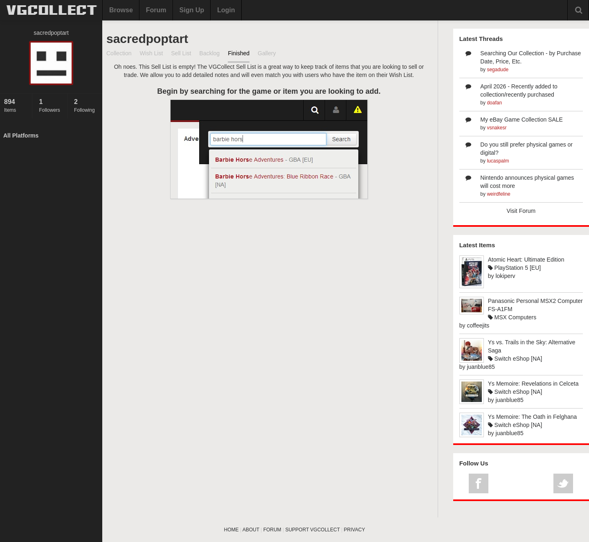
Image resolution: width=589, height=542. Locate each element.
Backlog (209, 53)
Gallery (267, 53)
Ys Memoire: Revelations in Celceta (533, 383)
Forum (156, 10)
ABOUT (251, 530)
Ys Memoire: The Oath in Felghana (532, 416)
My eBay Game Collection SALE (521, 119)
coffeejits (478, 325)
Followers (51, 105)
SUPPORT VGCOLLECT (312, 530)
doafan (494, 103)
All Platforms (20, 135)
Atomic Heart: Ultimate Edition (526, 259)
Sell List (181, 53)
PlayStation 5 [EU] (514, 267)
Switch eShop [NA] (515, 358)
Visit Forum (521, 211)
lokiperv (505, 276)
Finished (239, 53)
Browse (121, 10)
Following (86, 105)
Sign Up (192, 10)
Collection (118, 53)
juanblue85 (481, 367)
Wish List (151, 53)
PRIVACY (354, 530)
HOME (231, 530)
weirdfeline (498, 194)
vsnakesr (496, 128)
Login (226, 10)
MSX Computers (512, 317)
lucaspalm (498, 161)
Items (16, 105)
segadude (497, 69)
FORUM (272, 530)
